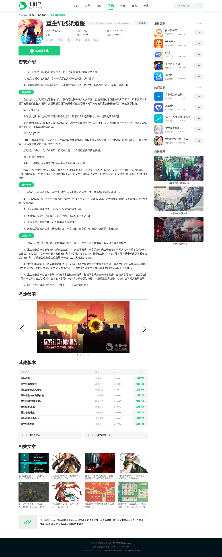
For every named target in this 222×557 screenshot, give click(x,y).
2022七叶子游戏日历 (179, 183)
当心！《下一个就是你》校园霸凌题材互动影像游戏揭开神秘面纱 (99, 477)
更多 (201, 23)
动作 (87, 40)
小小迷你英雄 (172, 63)
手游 (111, 5)
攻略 (99, 5)
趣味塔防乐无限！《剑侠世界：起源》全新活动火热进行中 (32, 505)
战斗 (69, 40)
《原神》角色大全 (178, 244)
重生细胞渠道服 (57, 15)
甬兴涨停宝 (171, 30)
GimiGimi (170, 41)
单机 (122, 5)
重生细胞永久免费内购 (32, 395)
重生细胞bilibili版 (30, 418)
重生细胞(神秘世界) (31, 401)
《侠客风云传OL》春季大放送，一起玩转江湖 (65, 505)
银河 (96, 40)
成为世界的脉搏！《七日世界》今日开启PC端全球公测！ (32, 477)
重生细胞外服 (28, 412)
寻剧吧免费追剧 (174, 94)
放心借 (169, 105)
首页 (75, 5)
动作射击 (42, 15)
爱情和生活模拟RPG (176, 139)
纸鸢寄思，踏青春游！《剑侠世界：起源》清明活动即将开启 (132, 505)
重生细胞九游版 (29, 384)
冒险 (60, 40)
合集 (134, 5)
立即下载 (140, 378)
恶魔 (78, 40)
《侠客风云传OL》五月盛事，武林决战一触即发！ (66, 477)
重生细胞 (25, 378)
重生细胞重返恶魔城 (31, 389)
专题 (146, 5)
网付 (167, 52)
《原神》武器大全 (178, 213)
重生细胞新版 (28, 424)
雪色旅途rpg (172, 128)
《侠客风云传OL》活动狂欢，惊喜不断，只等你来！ (132, 477)
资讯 (87, 5)
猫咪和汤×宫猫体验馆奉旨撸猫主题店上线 (99, 505)
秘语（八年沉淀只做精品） (177, 117)
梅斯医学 (170, 75)
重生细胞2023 (28, 406)
